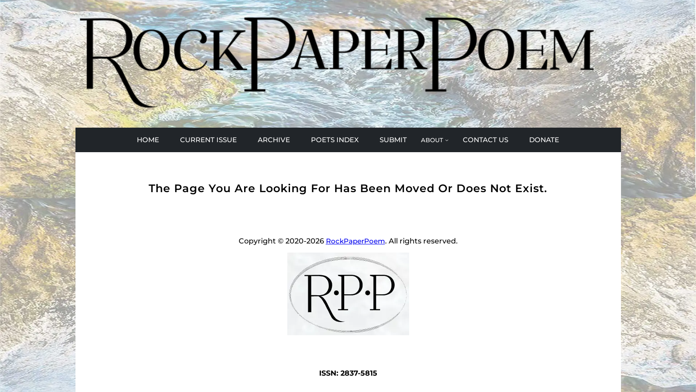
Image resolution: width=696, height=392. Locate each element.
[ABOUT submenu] (434, 139)
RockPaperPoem (355, 241)
